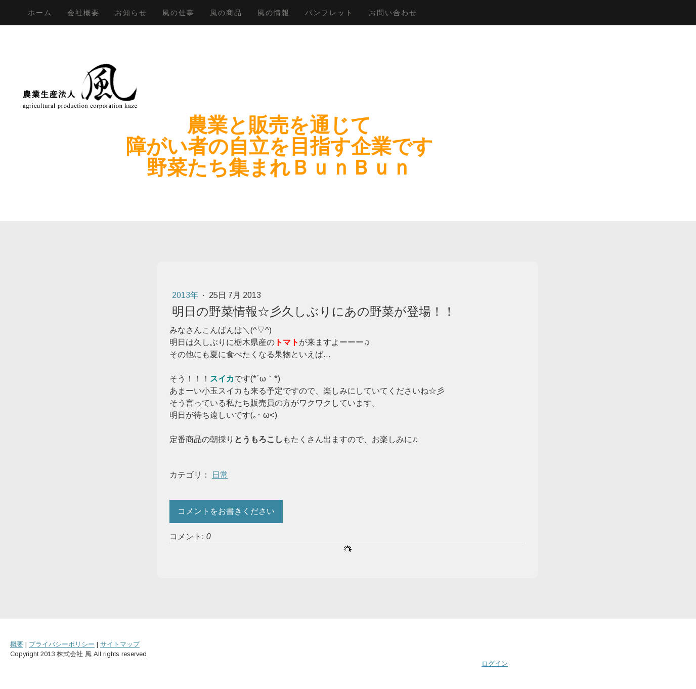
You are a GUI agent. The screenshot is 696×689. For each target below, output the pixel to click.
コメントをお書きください (226, 511)
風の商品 (226, 13)
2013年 (186, 295)
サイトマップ (120, 644)
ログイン (495, 663)
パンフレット (329, 13)
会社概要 (83, 13)
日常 (220, 474)
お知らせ (131, 13)
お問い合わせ (393, 13)
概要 (16, 644)
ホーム (40, 13)
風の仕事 (178, 13)
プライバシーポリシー (62, 644)
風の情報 (273, 13)
